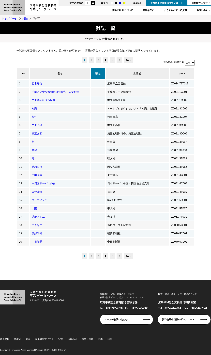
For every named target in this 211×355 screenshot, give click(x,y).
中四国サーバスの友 (43, 183)
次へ (128, 60)
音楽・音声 (87, 339)
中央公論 (37, 125)
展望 (34, 150)
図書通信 (37, 83)
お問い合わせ (204, 10)
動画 (28, 339)
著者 (98, 73)
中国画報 (37, 175)
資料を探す (148, 10)
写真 (60, 339)
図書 (100, 339)
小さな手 (37, 225)
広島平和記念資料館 (43, 8)
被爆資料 (4, 339)
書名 (60, 73)
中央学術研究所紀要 (43, 100)
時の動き (37, 166)
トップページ (9, 18)
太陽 (34, 208)
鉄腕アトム (38, 216)
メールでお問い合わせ (116, 319)
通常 (112, 3)
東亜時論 (37, 191)
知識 (34, 108)
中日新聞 (37, 241)
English (137, 3)
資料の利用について (122, 10)
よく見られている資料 (175, 10)
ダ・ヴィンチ (39, 200)
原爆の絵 (72, 339)
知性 (34, 116)
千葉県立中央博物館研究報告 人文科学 (55, 92)
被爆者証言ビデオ (44, 339)
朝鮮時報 (37, 233)
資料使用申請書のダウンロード (166, 3)
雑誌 (25, 18)
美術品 (17, 339)
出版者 (137, 73)
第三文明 (37, 133)
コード (182, 73)
